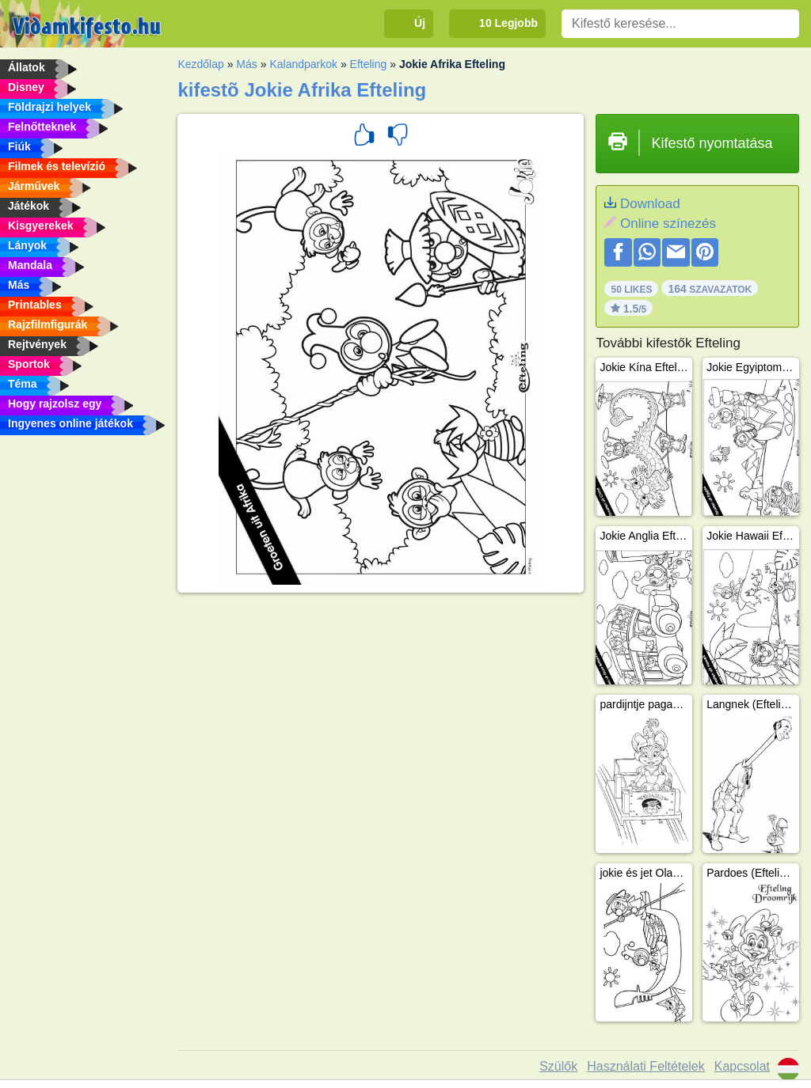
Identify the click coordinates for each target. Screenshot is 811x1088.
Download (650, 203)
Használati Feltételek (646, 1066)
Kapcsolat (742, 1066)
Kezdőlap (200, 64)
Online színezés (668, 223)
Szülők (558, 1066)
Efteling (368, 64)
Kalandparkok (303, 64)
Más (246, 64)
